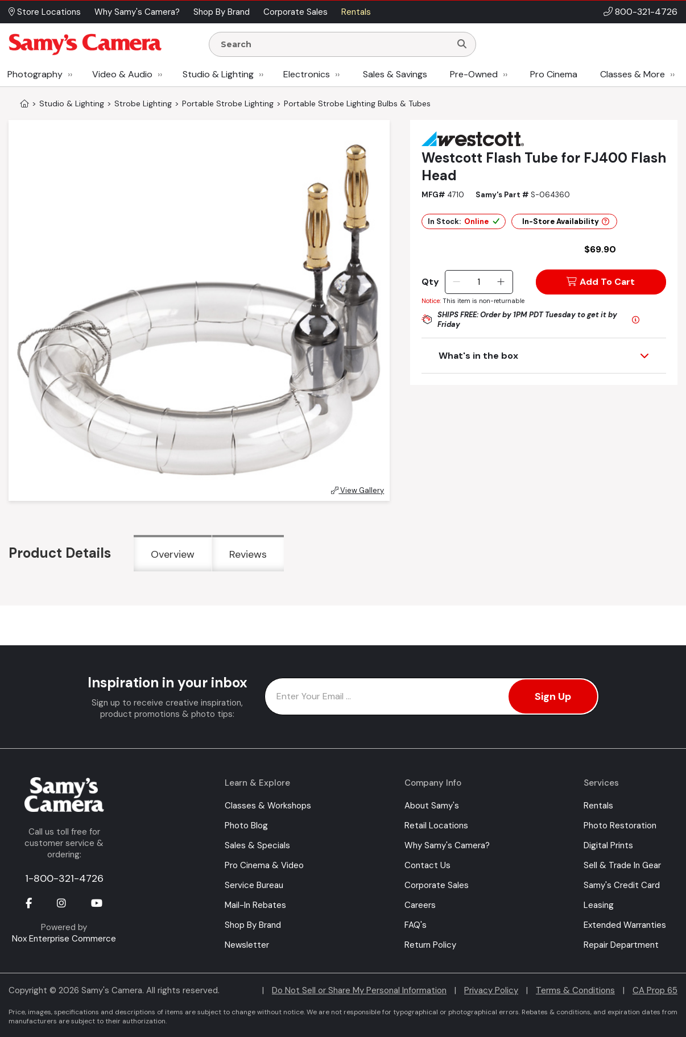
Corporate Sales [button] (295, 12)
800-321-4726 (646, 12)
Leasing (599, 905)
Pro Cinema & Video (264, 865)
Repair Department (621, 945)
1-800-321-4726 (64, 878)
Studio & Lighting (218, 74)
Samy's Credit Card (622, 885)
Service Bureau (254, 885)
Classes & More (632, 74)
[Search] (462, 44)
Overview (173, 554)
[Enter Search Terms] (334, 44)
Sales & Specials (257, 845)
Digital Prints (608, 845)
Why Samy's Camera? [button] (137, 12)
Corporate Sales (436, 885)
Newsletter (247, 945)
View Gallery (357, 490)
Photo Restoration (620, 825)
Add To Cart (601, 282)
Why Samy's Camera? (447, 845)
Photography (35, 74)
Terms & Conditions (575, 990)
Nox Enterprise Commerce (64, 938)
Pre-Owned (474, 74)
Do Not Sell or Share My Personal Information (359, 990)
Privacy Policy (491, 990)
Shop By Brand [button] (221, 12)
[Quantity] (479, 282)
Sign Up (553, 696)
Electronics (306, 74)
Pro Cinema (553, 74)
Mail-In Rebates (255, 905)
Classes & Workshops (268, 805)
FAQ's (415, 925)
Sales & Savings (395, 74)
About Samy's (431, 805)
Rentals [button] (356, 12)
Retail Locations (436, 825)
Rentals (598, 805)
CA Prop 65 (655, 990)
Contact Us (427, 865)
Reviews (248, 554)
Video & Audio (122, 74)
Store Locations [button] (45, 12)
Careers (420, 905)
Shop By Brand (253, 925)
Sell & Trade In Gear (622, 865)
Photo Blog (246, 825)
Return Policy (430, 945)
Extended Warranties (625, 925)
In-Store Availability (565, 221)
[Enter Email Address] (432, 696)
